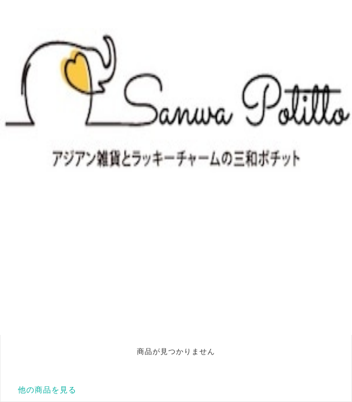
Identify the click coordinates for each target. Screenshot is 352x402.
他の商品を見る (47, 389)
